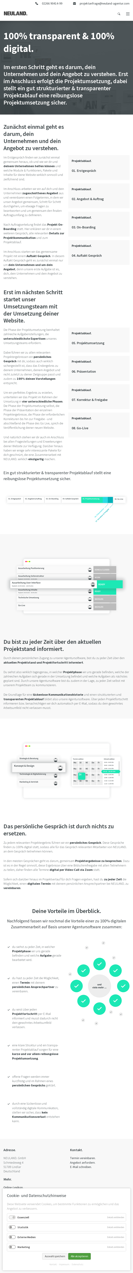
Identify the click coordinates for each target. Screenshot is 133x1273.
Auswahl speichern (55, 1256)
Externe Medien (26, 1237)
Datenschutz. (78, 1264)
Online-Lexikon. (13, 1187)
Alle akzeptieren (79, 1256)
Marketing (23, 1247)
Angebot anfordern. (82, 1163)
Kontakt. (53, 1264)
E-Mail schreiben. (81, 1167)
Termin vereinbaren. (83, 1158)
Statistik (22, 1227)
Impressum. (64, 1264)
